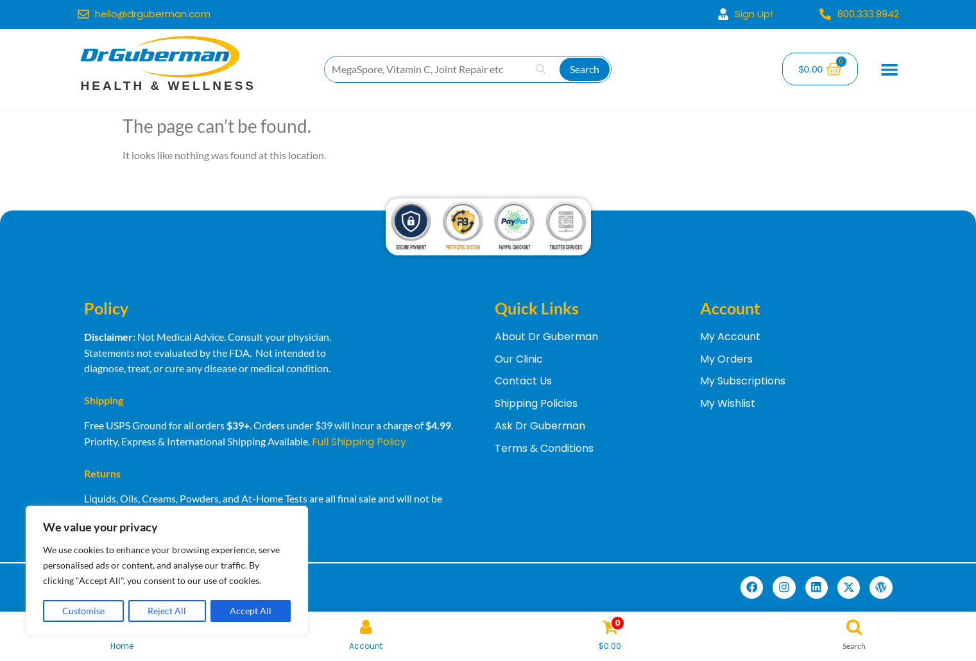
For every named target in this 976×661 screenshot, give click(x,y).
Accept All (250, 610)
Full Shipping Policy (359, 441)
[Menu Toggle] (890, 69)
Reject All (167, 610)
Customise (83, 610)
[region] (167, 571)
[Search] (584, 69)
